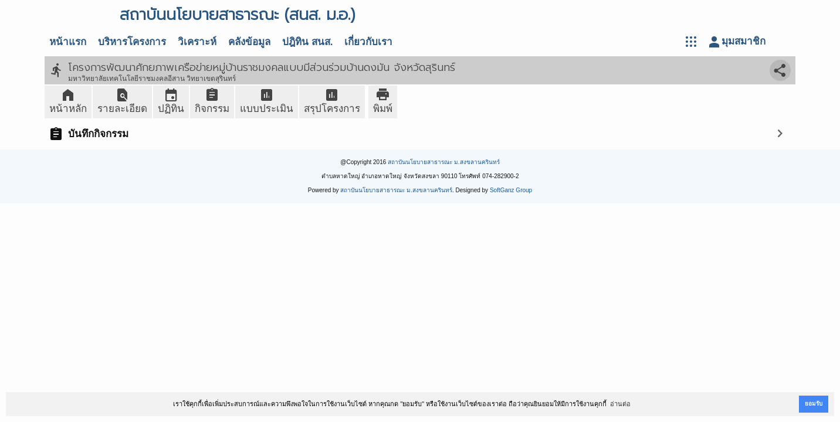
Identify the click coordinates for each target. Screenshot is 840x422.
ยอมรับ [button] (813, 403)
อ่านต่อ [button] (620, 403)
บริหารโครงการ (132, 41)
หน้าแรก (67, 41)
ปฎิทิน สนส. (307, 41)
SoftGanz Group (511, 190)
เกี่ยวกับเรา (368, 41)
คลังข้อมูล (249, 41)
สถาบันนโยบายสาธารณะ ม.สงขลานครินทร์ (444, 162)
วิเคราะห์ (197, 41)
